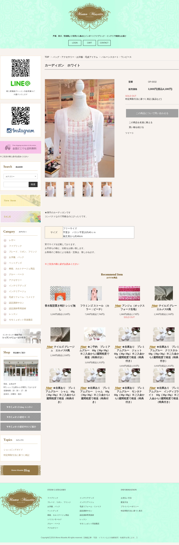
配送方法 (124, 502)
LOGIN (75, 43)
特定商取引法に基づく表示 (131, 511)
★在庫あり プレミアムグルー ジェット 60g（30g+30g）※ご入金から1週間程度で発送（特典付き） (129, 353)
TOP (47, 57)
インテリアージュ (17, 291)
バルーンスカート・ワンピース (116, 57)
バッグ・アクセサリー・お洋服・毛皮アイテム (75, 57)
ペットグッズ (15, 263)
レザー (12, 240)
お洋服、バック (16, 257)
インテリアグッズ (17, 285)
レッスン (13, 314)
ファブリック (15, 246)
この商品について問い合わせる (152, 113)
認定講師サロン (16, 303)
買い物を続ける (136, 127)
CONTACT (104, 43)
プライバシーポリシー (130, 506)
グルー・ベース (16, 274)
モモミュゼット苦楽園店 (21, 320)
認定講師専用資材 (17, 308)
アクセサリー (15, 280)
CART (89, 43)
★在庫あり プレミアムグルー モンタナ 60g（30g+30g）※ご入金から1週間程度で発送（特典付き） (129, 394)
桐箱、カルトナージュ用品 (22, 268)
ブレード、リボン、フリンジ (23, 251)
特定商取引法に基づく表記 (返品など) (143, 99)
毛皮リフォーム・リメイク (22, 297)
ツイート (129, 133)
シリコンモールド (54, 519)
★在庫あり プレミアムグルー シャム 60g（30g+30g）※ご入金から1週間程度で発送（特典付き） (60, 394)
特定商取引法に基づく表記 (16, 455)
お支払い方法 (126, 498)
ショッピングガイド (13, 449)
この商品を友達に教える (141, 122)
